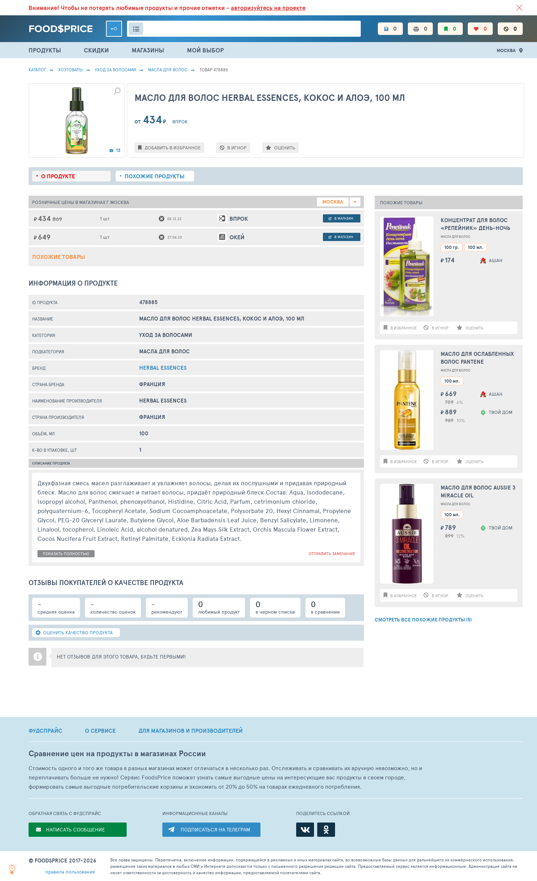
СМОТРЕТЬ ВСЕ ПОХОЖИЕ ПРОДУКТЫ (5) (423, 619)
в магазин (341, 218)
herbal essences (163, 368)
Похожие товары (58, 256)
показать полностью (66, 553)
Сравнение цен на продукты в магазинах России (117, 753)
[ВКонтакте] (305, 830)
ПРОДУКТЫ (45, 50)
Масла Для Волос (167, 69)
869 (57, 219)
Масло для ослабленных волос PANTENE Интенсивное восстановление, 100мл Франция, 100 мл (477, 358)
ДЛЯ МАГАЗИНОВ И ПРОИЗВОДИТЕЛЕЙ (190, 730)
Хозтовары (70, 69)
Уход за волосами (115, 69)
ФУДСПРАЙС (45, 730)
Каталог (37, 69)
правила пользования (70, 871)
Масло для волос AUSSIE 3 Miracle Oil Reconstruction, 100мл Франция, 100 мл (478, 492)
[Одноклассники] (326, 830)
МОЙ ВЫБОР (205, 50)
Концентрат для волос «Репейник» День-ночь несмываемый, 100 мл (475, 224)
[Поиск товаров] (244, 29)
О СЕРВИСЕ (100, 730)
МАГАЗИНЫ (148, 50)
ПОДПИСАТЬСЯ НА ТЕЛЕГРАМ (215, 829)
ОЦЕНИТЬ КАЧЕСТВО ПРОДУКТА (74, 632)
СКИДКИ (96, 50)
